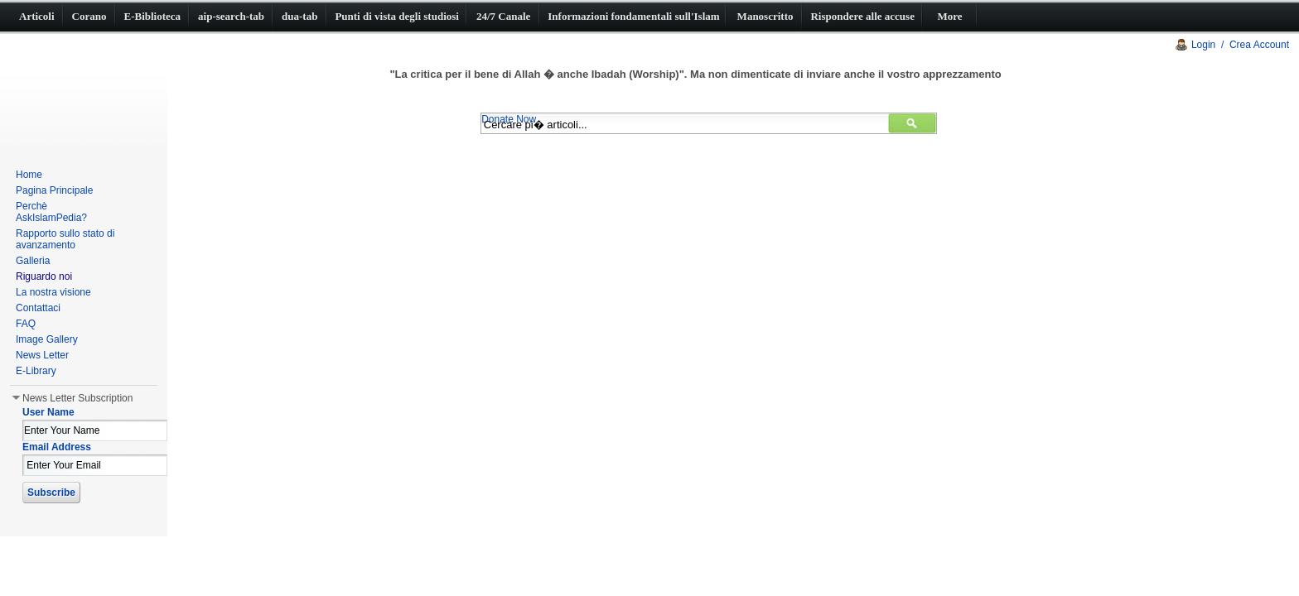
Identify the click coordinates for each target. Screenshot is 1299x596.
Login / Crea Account (1240, 44)
